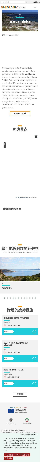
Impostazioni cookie (28, 432)
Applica (27, 2)
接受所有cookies (12, 455)
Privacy (23, 430)
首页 (3, 35)
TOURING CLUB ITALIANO (16, 318)
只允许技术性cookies (30, 434)
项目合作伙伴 (5, 430)
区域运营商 (15, 430)
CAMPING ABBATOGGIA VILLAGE (16, 344)
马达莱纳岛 (7, 288)
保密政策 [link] (8, 458)
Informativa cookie (10, 432)
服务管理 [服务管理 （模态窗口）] (25, 455)
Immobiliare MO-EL (13, 370)
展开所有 (20, 394)
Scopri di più (20, 114)
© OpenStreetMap (22, 197)
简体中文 (36, 2)
